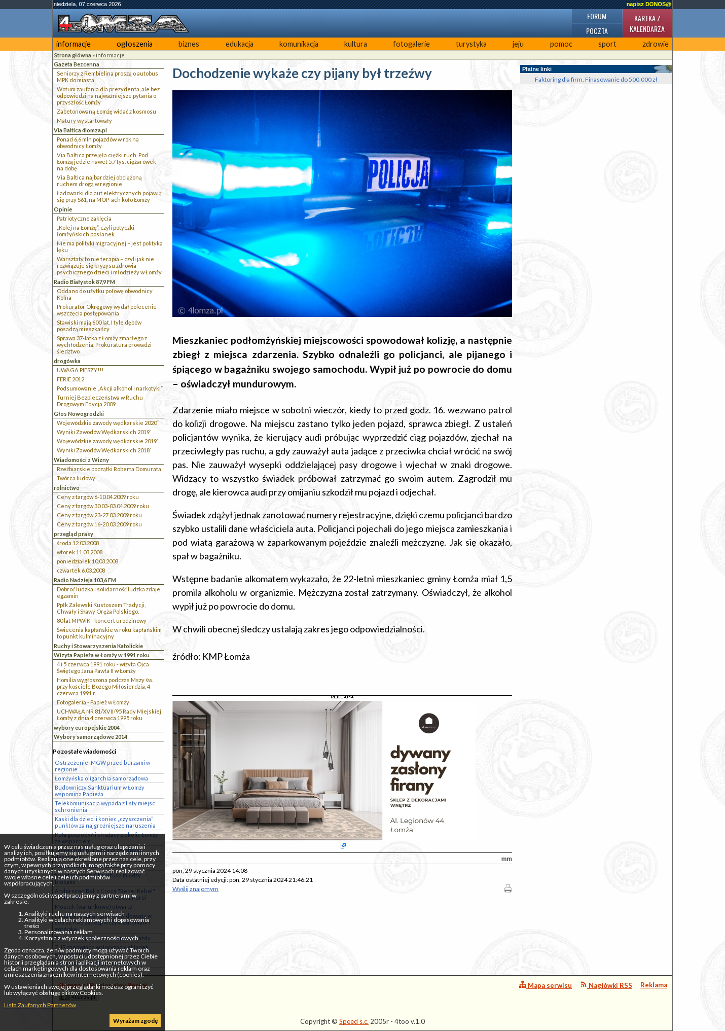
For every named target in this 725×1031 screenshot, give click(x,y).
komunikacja (298, 44)
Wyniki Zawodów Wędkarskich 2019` (104, 432)
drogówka (67, 361)
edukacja (239, 44)
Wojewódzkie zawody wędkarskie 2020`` (108, 422)
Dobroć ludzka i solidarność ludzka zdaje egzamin (108, 592)
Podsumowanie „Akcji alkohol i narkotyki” (110, 388)
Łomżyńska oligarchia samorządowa (101, 778)
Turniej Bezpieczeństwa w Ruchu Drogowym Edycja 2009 (100, 400)
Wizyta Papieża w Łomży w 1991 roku (102, 655)
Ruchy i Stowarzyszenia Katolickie (98, 646)
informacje (73, 44)
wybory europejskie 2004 (87, 727)
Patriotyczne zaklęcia (84, 218)
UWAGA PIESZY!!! (80, 370)
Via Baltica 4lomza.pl (80, 130)
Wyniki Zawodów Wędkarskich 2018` (104, 450)
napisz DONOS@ (649, 4)
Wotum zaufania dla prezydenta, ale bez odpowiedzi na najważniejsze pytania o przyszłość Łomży (108, 95)
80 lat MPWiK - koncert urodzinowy (102, 620)
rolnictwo (67, 487)
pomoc (561, 44)
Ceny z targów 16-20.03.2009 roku (99, 524)
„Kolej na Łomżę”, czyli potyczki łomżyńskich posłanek (95, 230)
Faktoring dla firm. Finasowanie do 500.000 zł (596, 79)
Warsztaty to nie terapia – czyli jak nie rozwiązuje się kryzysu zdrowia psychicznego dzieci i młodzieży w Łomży (109, 265)
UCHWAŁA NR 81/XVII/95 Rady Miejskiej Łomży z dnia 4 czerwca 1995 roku (109, 714)
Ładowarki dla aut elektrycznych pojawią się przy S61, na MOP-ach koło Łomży (109, 196)
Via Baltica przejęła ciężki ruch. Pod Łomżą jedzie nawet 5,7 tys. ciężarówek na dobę (106, 161)
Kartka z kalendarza (647, 23)
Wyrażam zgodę (135, 1020)
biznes (188, 44)
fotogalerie (411, 44)
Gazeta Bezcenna (76, 64)
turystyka (471, 44)
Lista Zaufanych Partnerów (40, 1005)
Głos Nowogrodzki (79, 413)
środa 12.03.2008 (78, 543)
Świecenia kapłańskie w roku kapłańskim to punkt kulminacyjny (109, 632)
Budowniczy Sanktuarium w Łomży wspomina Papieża (99, 790)
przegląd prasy (73, 533)
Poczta (597, 30)
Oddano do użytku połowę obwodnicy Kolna (105, 294)
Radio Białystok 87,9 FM (84, 281)
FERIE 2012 (70, 379)
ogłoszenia (135, 44)
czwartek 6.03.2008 (81, 570)
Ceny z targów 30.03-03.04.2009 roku (103, 506)
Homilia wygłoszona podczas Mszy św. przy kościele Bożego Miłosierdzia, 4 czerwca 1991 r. (105, 686)
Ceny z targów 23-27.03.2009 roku (99, 515)
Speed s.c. (354, 1021)
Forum (596, 16)
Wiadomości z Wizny (81, 459)
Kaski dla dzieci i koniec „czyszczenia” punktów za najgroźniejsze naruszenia (105, 822)
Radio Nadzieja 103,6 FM (85, 580)
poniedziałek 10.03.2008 (87, 561)
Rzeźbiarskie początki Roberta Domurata (109, 469)
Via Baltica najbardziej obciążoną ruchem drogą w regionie (99, 180)
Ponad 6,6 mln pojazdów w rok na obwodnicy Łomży (98, 142)
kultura (355, 44)
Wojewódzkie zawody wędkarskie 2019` (107, 441)
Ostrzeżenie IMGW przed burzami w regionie (102, 765)
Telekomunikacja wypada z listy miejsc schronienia (105, 806)
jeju (518, 44)
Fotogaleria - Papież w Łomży (93, 702)
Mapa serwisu (545, 985)
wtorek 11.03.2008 (79, 552)
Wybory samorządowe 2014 (90, 736)
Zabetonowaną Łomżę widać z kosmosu (106, 111)
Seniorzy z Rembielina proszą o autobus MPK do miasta (107, 76)
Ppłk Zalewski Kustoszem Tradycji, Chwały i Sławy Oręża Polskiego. (101, 608)
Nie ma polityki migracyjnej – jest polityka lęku (110, 246)
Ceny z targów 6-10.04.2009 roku (98, 496)
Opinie (63, 209)
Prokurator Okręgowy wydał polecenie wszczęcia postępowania (107, 309)
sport (607, 44)
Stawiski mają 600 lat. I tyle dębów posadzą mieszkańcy (99, 325)
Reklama (653, 985)
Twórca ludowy (76, 478)
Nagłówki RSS (606, 985)
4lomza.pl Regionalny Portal (102, 991)
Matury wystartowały (84, 120)
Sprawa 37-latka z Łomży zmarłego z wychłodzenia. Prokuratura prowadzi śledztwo (104, 344)
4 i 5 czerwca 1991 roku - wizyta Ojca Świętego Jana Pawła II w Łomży (103, 667)
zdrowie (655, 44)
